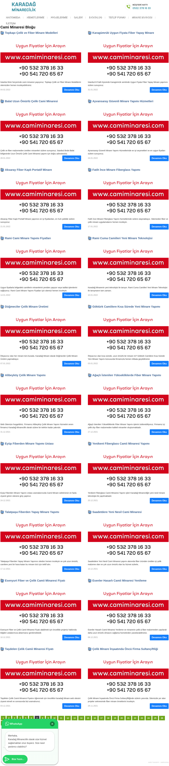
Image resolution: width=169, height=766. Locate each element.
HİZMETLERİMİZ (35, 17)
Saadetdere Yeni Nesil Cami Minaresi (117, 512)
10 (54, 718)
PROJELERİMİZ (59, 17)
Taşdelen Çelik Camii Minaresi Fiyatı (29, 649)
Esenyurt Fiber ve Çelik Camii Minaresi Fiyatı (35, 580)
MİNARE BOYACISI (142, 17)
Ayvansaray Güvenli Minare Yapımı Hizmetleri (122, 101)
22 (135, 718)
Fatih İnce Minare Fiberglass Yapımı (116, 169)
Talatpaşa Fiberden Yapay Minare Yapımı (32, 512)
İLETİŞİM (10, 23)
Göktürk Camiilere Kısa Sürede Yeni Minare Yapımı (126, 306)
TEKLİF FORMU (116, 17)
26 (162, 718)
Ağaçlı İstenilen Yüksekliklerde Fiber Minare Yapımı (126, 375)
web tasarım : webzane (158, 762)
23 (142, 718)
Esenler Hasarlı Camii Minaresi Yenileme (119, 580)
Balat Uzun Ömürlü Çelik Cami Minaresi (31, 101)
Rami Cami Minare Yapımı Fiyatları (28, 238)
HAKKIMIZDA (13, 17)
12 (68, 718)
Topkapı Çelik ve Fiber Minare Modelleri (31, 32)
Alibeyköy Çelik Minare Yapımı (25, 375)
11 (61, 718)
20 (122, 718)
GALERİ (78, 17)
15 (88, 718)
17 (101, 718)
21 (128, 718)
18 (108, 718)
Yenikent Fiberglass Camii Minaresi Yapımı (121, 443)
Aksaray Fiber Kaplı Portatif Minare (28, 169)
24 (148, 718)
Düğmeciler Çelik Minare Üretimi (26, 306)
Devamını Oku (71, 90)
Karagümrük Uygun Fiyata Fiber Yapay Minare (123, 32)
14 (81, 718)
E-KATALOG (95, 17)
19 (115, 718)
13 (74, 718)
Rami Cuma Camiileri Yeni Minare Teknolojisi (122, 238)
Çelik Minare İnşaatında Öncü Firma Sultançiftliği (125, 649)
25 (155, 718)
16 (95, 718)
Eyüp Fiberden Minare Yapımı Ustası (29, 443)
